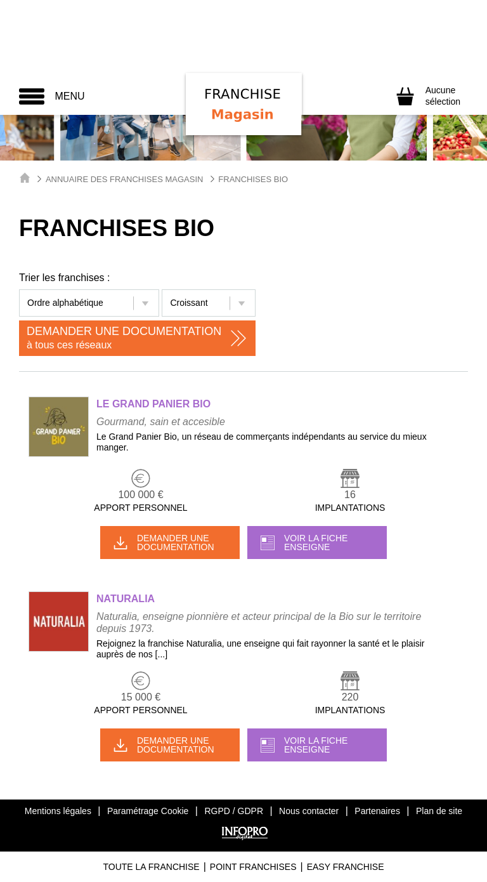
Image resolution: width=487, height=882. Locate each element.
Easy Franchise (345, 867)
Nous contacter (309, 811)
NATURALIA (125, 598)
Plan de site (439, 811)
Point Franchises (253, 867)
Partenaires (377, 811)
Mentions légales (58, 811)
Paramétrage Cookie (147, 811)
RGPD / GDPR (233, 811)
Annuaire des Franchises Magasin (125, 179)
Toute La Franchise (151, 867)
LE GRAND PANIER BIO (153, 403)
